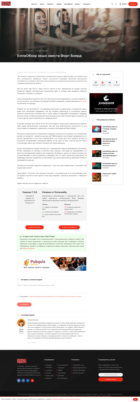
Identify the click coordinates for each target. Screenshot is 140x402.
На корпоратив (63, 365)
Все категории (62, 378)
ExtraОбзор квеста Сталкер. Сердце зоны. (110, 129)
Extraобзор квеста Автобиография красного (110, 141)
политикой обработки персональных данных (65, 399)
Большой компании (49, 366)
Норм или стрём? (109, 174)
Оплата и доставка (79, 370)
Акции (77, 4)
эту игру (83, 101)
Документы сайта (78, 373)
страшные (61, 368)
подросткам (49, 375)
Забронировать (34, 227)
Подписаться (110, 379)
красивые (61, 375)
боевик (60, 370)
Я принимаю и (50, 296)
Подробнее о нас (78, 365)
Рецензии (45, 50)
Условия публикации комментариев (39, 296)
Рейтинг (50, 4)
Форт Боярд (50, 236)
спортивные (62, 373)
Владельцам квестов (79, 368)
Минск (133, 4)
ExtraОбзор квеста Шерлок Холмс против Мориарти (110, 153)
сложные (48, 378)
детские (48, 373)
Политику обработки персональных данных (67, 296)
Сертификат (68, 4)
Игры (42, 4)
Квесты (33, 4)
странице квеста (28, 248)
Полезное (86, 4)
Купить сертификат (69, 227)
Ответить (32, 343)
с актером (49, 370)
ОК (135, 399)
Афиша (59, 4)
